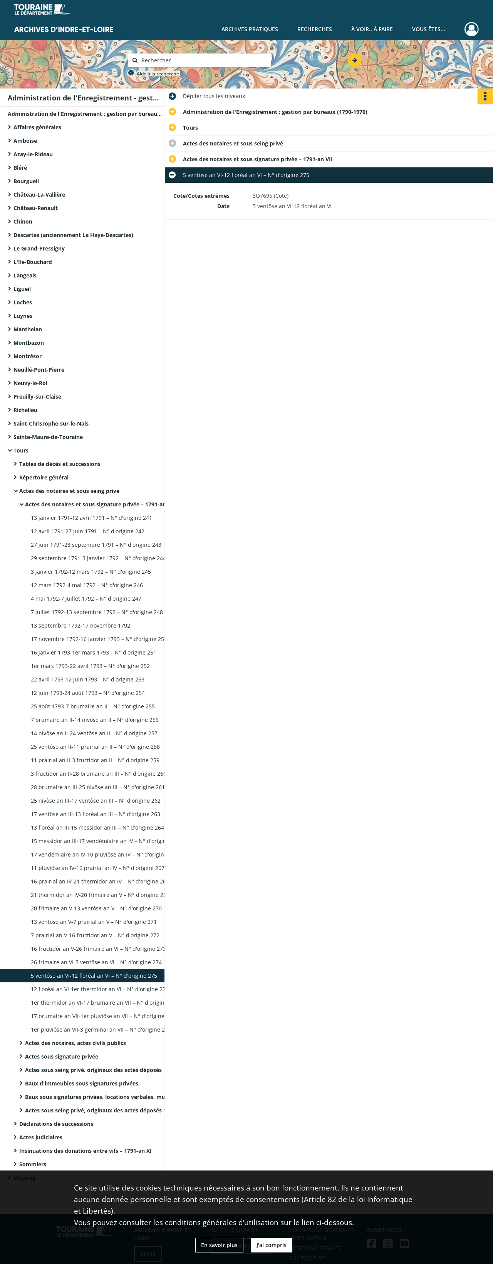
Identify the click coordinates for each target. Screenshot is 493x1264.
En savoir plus (219, 1245)
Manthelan (27, 329)
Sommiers (32, 1164)
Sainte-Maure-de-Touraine (48, 437)
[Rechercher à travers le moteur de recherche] (203, 60)
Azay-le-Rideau (33, 154)
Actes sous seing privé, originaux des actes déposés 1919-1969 (102, 1110)
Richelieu (25, 410)
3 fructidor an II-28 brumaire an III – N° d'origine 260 (98, 773)
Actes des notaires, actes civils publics (75, 1043)
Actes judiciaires (40, 1137)
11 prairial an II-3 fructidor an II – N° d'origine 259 (95, 760)
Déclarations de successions (56, 1123)
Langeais (25, 275)
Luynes (22, 315)
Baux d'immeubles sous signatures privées (81, 1083)
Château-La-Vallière (39, 194)
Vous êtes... (428, 29)
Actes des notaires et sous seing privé (69, 490)
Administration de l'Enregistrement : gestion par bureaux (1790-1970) (85, 113)
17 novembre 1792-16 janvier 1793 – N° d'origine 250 (99, 639)
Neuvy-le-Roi (30, 383)
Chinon (22, 221)
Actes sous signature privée (61, 1056)
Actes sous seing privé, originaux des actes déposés (93, 1070)
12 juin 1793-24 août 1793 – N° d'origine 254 (88, 692)
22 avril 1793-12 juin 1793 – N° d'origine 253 (87, 679)
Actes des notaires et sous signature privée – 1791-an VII (100, 504)
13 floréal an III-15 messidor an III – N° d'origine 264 (97, 827)
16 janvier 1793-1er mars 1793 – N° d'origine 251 (93, 652)
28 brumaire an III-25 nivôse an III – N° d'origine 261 (98, 787)
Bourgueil (26, 181)
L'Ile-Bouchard (32, 261)
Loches (22, 302)
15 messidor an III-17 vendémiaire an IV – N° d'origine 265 (105, 841)
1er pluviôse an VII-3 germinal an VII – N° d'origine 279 (101, 1029)
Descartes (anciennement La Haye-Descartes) (73, 235)
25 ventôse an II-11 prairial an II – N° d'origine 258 (95, 746)
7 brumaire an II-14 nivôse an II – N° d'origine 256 (95, 719)
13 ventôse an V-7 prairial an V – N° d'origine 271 (94, 921)
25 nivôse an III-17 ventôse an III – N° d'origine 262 (96, 800)
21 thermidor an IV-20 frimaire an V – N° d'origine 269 (100, 894)
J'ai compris (272, 1245)
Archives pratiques (249, 29)
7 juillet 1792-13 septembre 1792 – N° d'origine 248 (97, 612)
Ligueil (22, 288)
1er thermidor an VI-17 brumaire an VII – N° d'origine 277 (104, 1002)
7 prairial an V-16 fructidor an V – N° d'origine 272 (95, 935)
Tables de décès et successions (60, 464)
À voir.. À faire (372, 29)
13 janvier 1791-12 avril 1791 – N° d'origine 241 (91, 517)
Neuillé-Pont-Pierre (38, 369)
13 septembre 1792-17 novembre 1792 (80, 625)
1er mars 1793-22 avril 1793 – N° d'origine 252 (90, 666)
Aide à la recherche (158, 73)
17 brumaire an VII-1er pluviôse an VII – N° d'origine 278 (103, 1016)
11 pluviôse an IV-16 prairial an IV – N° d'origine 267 (97, 868)
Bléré (20, 167)
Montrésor (27, 356)
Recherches (314, 29)
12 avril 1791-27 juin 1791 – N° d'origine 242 (87, 531)
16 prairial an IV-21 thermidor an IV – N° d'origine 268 (100, 881)
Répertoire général (44, 477)
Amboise (25, 140)
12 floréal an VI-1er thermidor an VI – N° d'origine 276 (100, 989)
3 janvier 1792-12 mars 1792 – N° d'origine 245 (91, 571)
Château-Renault (35, 208)
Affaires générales (37, 127)
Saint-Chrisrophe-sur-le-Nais (51, 423)
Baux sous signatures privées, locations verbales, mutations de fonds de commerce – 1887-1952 (102, 1096)
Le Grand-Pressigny (39, 248)
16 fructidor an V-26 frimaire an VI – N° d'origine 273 (98, 948)
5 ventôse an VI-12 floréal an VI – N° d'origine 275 (94, 975)
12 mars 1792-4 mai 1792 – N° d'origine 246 (87, 585)
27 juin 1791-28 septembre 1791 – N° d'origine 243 (96, 544)
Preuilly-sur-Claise (37, 396)
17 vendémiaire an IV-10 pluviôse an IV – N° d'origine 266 (104, 854)
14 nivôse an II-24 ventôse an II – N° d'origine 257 (94, 733)
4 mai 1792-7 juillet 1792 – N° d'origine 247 (86, 598)
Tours (21, 450)
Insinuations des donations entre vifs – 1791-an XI (85, 1150)
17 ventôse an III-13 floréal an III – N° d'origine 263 (95, 814)
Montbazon (28, 342)
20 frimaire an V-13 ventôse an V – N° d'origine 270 (96, 908)
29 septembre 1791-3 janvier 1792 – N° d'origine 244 (98, 558)
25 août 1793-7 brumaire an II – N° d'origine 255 (93, 706)
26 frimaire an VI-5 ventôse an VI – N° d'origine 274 (96, 962)
